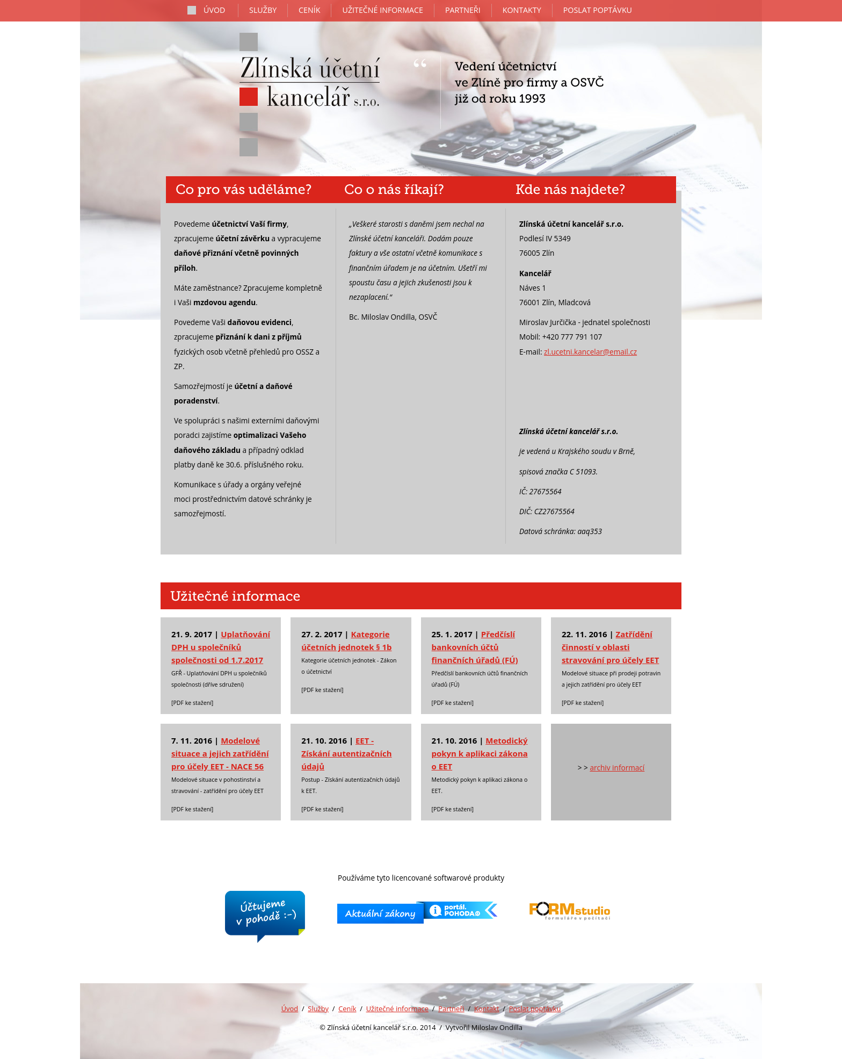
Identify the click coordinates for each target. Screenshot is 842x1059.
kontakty (522, 10)
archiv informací (617, 767)
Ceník (347, 1008)
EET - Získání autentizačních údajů (346, 753)
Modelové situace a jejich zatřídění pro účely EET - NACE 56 (219, 753)
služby (263, 10)
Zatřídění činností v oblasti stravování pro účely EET (610, 647)
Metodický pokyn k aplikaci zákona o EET (480, 753)
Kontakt (486, 1008)
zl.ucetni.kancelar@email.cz (590, 352)
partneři (463, 10)
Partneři (451, 1008)
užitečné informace (382, 10)
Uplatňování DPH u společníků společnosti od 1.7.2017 (220, 647)
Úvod (290, 1008)
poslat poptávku (597, 10)
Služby (318, 1008)
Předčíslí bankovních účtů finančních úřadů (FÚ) (475, 647)
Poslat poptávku (535, 1008)
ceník (309, 10)
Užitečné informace (397, 1008)
